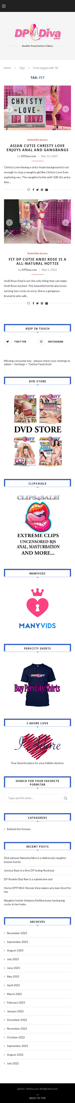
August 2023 (15, 950)
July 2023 (13, 959)
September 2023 (17, 941)
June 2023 (13, 968)
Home (7, 67)
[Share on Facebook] (33, 189)
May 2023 (13, 976)
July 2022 (13, 1063)
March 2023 (14, 994)
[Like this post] (28, 189)
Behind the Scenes (38, 139)
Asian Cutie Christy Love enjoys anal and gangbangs (37, 148)
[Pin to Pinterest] (42, 189)
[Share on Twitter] (37, 189)
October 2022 (16, 1037)
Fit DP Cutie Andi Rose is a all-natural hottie (37, 261)
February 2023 (16, 1002)
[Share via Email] (46, 189)
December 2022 (17, 1019)
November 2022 (17, 1028)
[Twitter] (20, 341)
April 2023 (13, 985)
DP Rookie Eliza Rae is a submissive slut (28, 879)
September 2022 (17, 1046)
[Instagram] (53, 341)
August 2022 (15, 1054)
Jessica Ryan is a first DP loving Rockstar (29, 870)
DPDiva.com (28, 156)
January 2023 (15, 1011)
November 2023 (17, 933)
